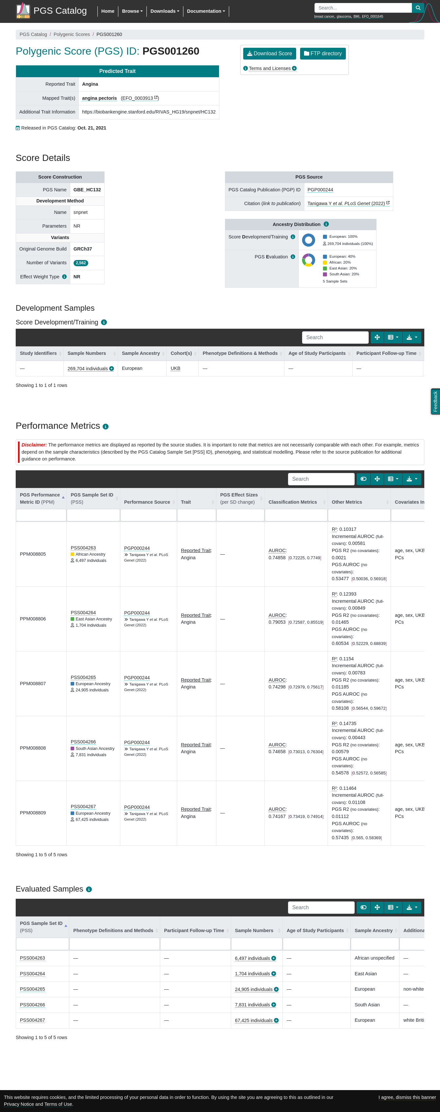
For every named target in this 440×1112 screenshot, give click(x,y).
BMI (356, 16)
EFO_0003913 (137, 98)
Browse (130, 11)
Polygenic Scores (72, 34)
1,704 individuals (252, 973)
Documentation (204, 11)
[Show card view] (363, 479)
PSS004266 (83, 741)
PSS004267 (83, 806)
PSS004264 (83, 612)
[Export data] (412, 337)
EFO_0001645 (372, 16)
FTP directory (323, 53)
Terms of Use (58, 1104)
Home (107, 11)
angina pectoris (99, 98)
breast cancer (324, 16)
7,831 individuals (252, 1004)
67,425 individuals (254, 1020)
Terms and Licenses (270, 68)
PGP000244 (320, 189)
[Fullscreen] (377, 337)
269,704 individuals (88, 368)
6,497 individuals (252, 958)
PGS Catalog (33, 34)
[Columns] (393, 337)
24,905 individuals (254, 989)
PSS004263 (83, 547)
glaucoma (344, 16)
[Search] (335, 337)
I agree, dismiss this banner (407, 1097)
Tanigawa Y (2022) (346, 203)
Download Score (269, 53)
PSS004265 (83, 677)
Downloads (163, 11)
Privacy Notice (19, 1104)
